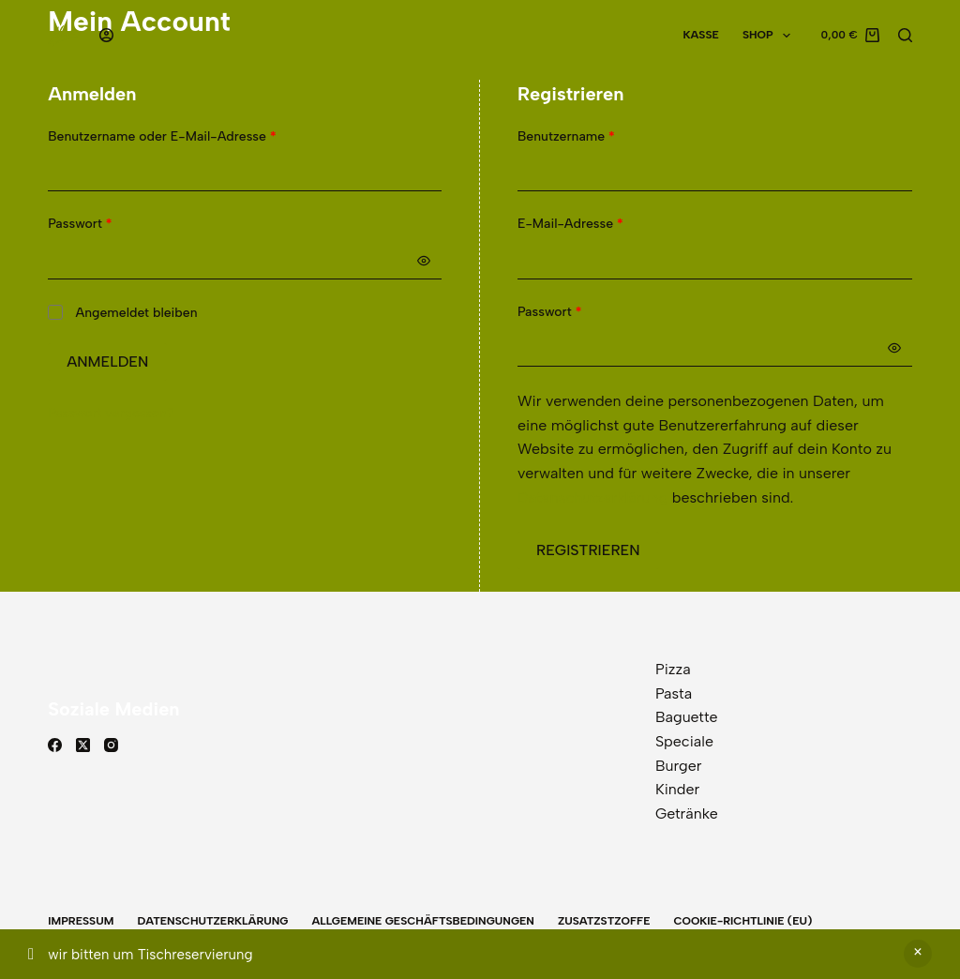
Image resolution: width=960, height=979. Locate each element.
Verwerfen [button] (918, 954)
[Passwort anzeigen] (423, 260)
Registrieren (588, 550)
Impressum (80, 920)
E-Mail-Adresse (605, 223)
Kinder (677, 789)
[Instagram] (111, 745)
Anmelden (107, 361)
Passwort (115, 223)
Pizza (673, 669)
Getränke (686, 813)
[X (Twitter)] (83, 745)
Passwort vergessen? (110, 413)
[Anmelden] (106, 35)
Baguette (686, 717)
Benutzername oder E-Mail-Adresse (197, 135)
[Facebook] (55, 745)
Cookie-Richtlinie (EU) (742, 920)
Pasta (673, 693)
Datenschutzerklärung (593, 497)
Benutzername (601, 135)
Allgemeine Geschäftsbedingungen (422, 920)
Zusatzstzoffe (604, 920)
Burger (678, 766)
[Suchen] (905, 35)
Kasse (700, 34)
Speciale (684, 741)
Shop (770, 35)
